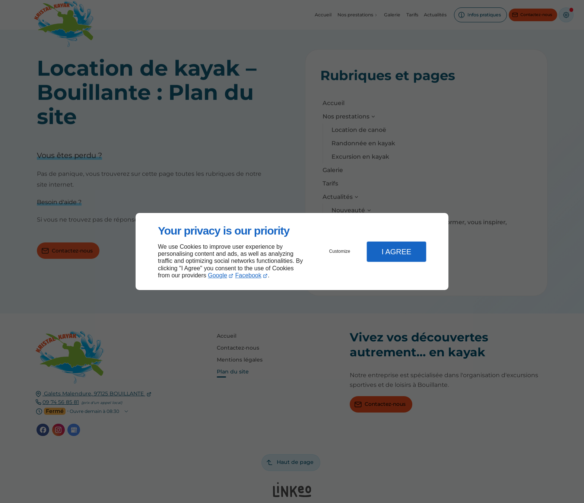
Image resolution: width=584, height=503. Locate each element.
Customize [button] (339, 251)
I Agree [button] (396, 252)
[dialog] (292, 251)
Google (217, 275)
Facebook (248, 275)
